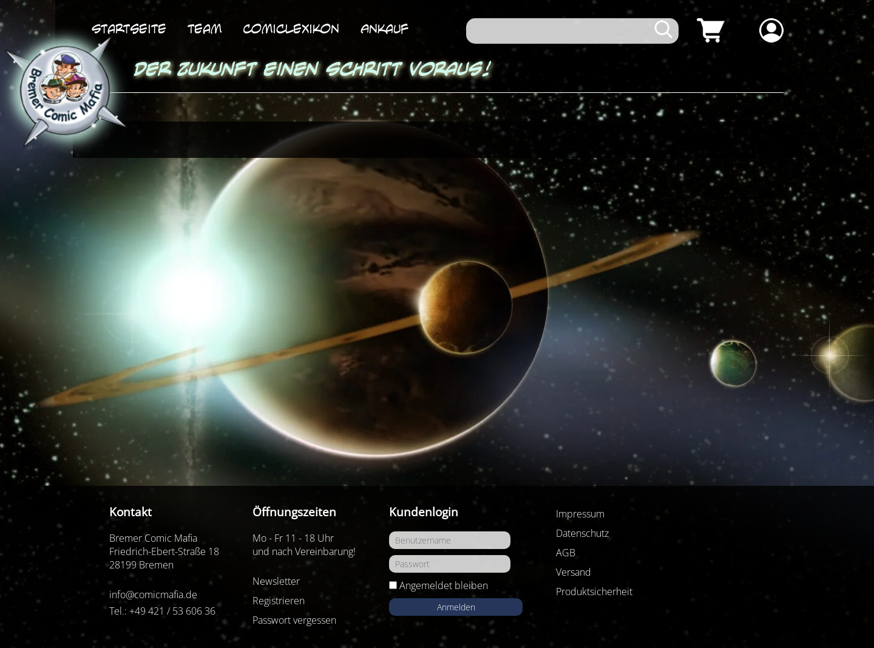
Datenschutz (582, 533)
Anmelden (456, 607)
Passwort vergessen (294, 620)
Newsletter (276, 581)
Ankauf (384, 28)
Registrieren (278, 600)
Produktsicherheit (594, 591)
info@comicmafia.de (153, 594)
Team (205, 28)
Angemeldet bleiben (443, 585)
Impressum (580, 513)
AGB (565, 552)
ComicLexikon (291, 28)
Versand (573, 572)
